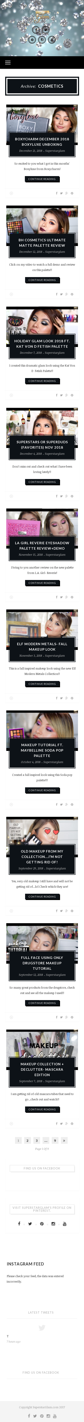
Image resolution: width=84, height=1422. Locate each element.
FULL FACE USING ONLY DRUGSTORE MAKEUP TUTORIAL (42, 964)
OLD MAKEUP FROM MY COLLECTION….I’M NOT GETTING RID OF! (42, 857)
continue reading (42, 178)
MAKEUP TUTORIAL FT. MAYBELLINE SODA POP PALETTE (42, 751)
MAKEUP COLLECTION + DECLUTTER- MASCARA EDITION (42, 1070)
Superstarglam (55, 151)
